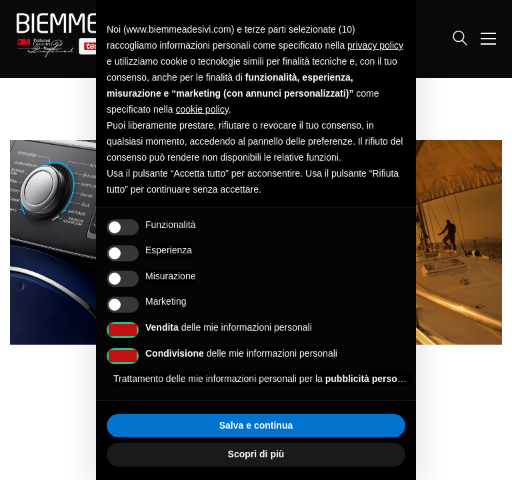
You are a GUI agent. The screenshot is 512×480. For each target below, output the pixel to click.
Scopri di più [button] (256, 454)
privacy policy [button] (375, 45)
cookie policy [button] (202, 109)
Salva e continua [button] (256, 425)
